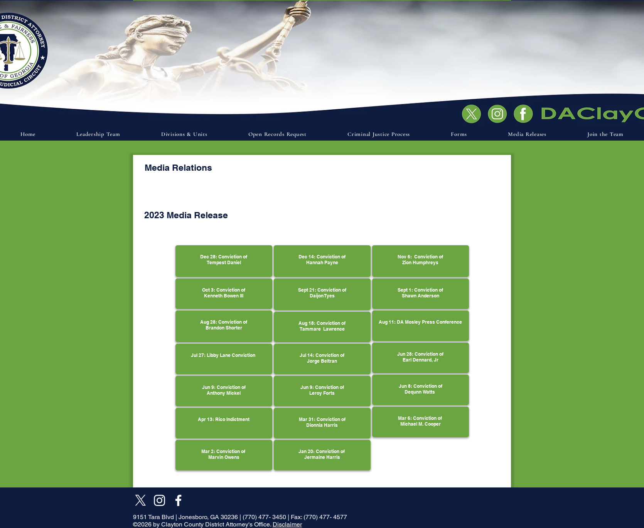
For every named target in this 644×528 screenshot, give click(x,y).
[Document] (525, 113)
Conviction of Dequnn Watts (423, 389)
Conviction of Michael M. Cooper (421, 421)
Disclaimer (287, 524)
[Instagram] (159, 500)
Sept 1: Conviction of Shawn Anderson (420, 293)
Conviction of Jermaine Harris (325, 454)
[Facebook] (178, 500)
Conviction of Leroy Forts (326, 390)
